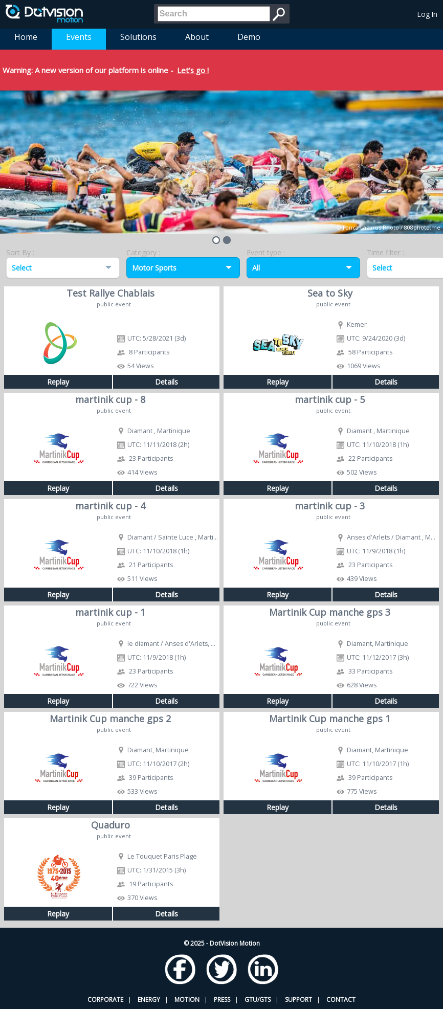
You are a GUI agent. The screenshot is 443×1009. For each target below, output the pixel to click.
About (197, 36)
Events (79, 36)
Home (25, 36)
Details (166, 382)
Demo (248, 36)
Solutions (138, 36)
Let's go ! (193, 70)
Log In (427, 14)
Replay (58, 382)
